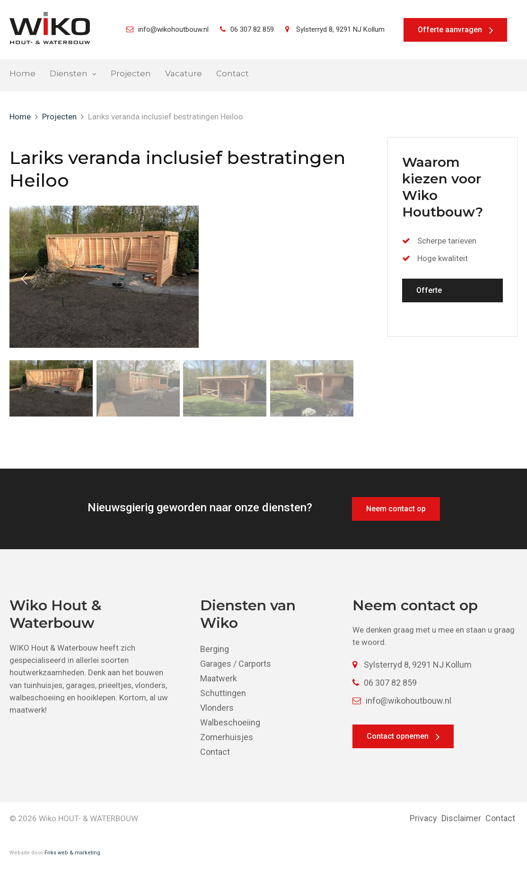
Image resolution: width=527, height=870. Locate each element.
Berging (214, 649)
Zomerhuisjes (226, 737)
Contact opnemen (398, 736)
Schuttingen (223, 693)
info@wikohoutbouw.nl (167, 29)
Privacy (423, 818)
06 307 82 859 (247, 29)
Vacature (183, 73)
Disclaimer (461, 818)
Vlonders (217, 708)
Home (22, 73)
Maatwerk (218, 678)
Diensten (69, 73)
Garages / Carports (235, 664)
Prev (24, 278)
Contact (232, 73)
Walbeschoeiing (230, 722)
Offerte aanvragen (450, 29)
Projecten (131, 73)
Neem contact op (396, 508)
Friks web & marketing (72, 853)
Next (342, 278)
